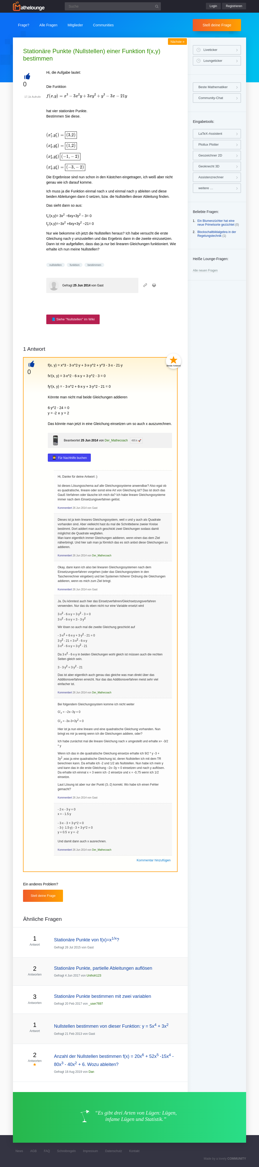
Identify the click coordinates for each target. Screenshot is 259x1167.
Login (213, 6)
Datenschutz (113, 1151)
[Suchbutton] (157, 6)
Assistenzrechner (211, 177)
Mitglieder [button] (75, 25)
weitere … (205, 188)
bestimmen (94, 264)
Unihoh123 (94, 975)
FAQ (47, 1151)
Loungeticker (212, 61)
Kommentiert (65, 508)
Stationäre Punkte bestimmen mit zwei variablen (102, 996)
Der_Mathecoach (116, 440)
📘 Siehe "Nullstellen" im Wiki (73, 319)
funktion (75, 264)
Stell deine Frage (217, 25)
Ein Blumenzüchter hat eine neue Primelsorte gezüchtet (215, 223)
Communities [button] (103, 25)
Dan (91, 1072)
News (19, 1151)
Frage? (23, 25)
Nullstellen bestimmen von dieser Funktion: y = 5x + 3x (111, 1026)
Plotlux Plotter (208, 144)
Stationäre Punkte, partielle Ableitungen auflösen (103, 968)
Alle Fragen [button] (48, 25)
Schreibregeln (66, 1151)
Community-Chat (210, 98)
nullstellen (55, 264)
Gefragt (67, 285)
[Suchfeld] (113, 6)
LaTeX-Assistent (210, 133)
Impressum (90, 1151)
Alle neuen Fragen (205, 270)
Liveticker (210, 50)
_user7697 (96, 1003)
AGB (33, 1151)
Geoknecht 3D (208, 166)
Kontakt (134, 1151)
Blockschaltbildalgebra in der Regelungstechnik (216, 234)
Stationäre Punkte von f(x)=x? (86, 939)
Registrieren (234, 6)
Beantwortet (72, 440)
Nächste (177, 42)
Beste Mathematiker (213, 87)
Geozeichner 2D (210, 155)
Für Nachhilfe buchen (72, 458)
